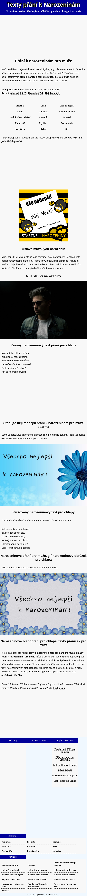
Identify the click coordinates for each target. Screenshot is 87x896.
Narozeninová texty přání (65, 775)
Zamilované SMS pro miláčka (65, 750)
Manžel (67, 117)
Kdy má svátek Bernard (65, 870)
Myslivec (43, 123)
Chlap (20, 111)
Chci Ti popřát (67, 105)
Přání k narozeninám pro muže (18, 656)
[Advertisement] (43, 35)
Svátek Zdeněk (65, 770)
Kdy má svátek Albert (12, 870)
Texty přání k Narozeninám (43, 4)
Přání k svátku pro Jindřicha (65, 758)
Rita (62, 688)
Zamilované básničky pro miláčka (38, 885)
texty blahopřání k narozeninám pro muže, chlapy (56, 653)
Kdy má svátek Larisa (64, 879)
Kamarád (43, 117)
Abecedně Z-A (35, 93)
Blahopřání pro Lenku (65, 781)
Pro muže (19, 89)
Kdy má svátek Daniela (39, 874)
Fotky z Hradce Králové (65, 765)
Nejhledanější (52, 93)
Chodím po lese (67, 111)
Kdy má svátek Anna (37, 870)
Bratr (43, 105)
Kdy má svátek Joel (11, 879)
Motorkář (20, 123)
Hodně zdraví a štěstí (20, 117)
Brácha (20, 105)
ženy (52, 69)
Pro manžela (67, 123)
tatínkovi (15, 80)
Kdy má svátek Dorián (64, 874)
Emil (55, 688)
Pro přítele (20, 129)
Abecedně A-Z (18, 93)
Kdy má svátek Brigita (12, 874)
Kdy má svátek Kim (37, 879)
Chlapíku (43, 111)
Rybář (43, 129)
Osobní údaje (51, 895)
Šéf (66, 129)
